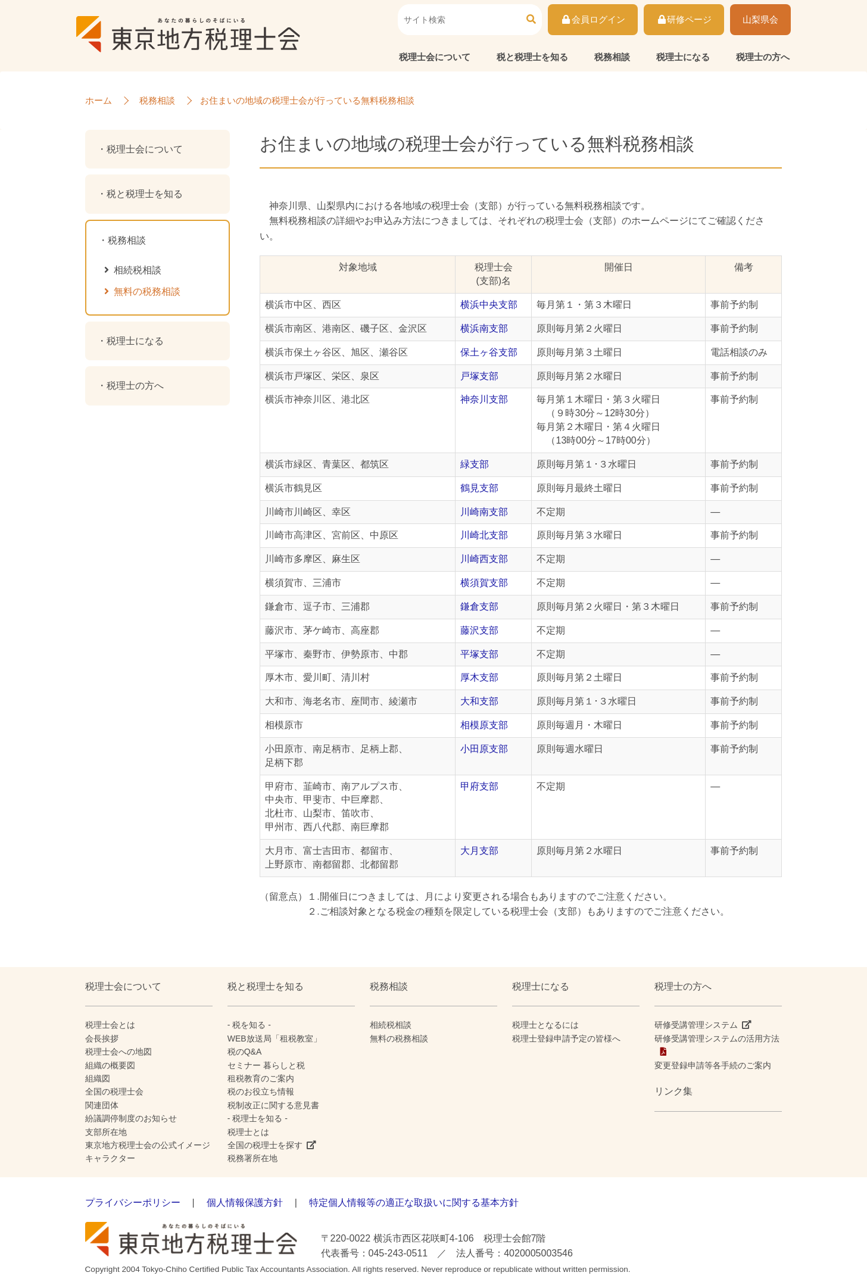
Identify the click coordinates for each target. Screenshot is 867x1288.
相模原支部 (484, 725)
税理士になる (683, 57)
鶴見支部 (479, 488)
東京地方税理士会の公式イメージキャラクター (147, 1151)
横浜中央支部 (488, 305)
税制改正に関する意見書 (273, 1105)
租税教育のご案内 (260, 1078)
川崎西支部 (484, 559)
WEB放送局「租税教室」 (274, 1038)
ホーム (98, 100)
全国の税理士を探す (264, 1145)
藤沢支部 (479, 630)
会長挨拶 (101, 1038)
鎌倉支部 (479, 606)
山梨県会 (760, 20)
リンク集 (673, 1091)
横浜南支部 (484, 328)
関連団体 (101, 1105)
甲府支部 (479, 786)
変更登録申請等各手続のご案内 (712, 1065)
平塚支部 (479, 654)
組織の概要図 (110, 1065)
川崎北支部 (484, 535)
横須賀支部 (484, 583)
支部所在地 (106, 1132)
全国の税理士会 (114, 1091)
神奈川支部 (484, 399)
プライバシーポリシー (132, 1202)
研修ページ (684, 20)
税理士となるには (545, 1025)
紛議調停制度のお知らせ (131, 1118)
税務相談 (612, 57)
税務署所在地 (252, 1158)
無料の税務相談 (147, 291)
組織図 (97, 1078)
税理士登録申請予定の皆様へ (566, 1038)
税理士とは (248, 1132)
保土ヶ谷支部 (488, 352)
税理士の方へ (763, 57)
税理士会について (434, 57)
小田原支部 (484, 749)
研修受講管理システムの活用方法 (716, 1038)
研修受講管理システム (696, 1025)
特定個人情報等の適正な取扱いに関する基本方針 (414, 1202)
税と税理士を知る (532, 57)
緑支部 (474, 464)
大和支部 (479, 701)
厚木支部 (479, 677)
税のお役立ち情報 (260, 1091)
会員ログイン (592, 20)
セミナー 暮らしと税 (266, 1065)
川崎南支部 (484, 512)
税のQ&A (244, 1051)
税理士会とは (110, 1025)
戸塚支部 (479, 376)
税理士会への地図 (118, 1051)
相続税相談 (137, 270)
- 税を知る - (249, 1025)
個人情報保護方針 (245, 1202)
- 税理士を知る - (257, 1118)
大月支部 (479, 851)
